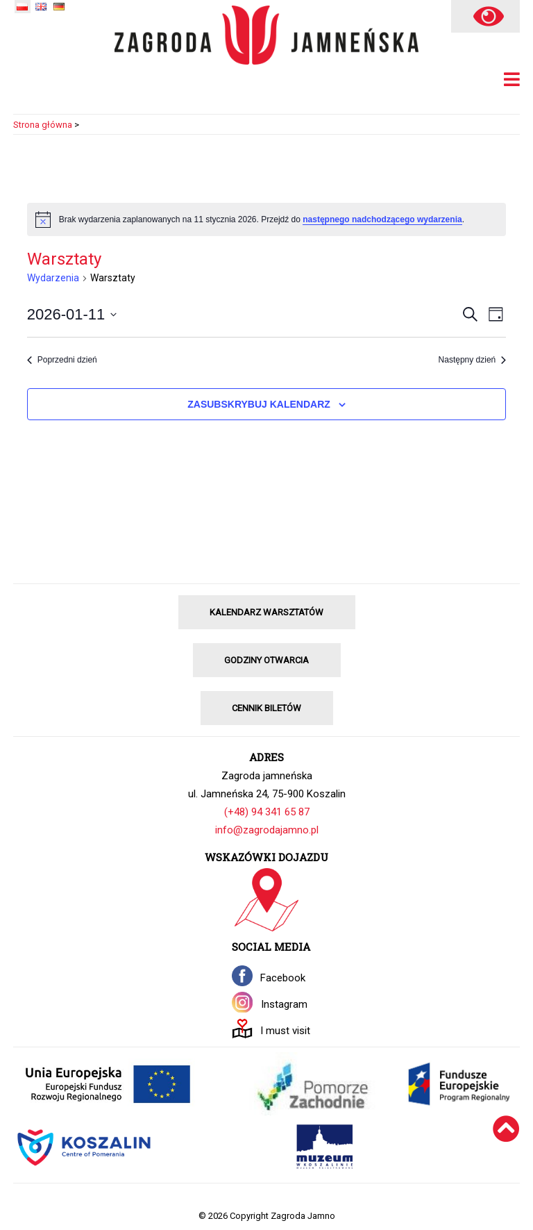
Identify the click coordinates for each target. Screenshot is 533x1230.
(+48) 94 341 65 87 (267, 812)
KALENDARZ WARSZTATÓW (266, 612)
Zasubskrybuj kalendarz (258, 404)
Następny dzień (473, 360)
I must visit (285, 1030)
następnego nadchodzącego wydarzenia (382, 219)
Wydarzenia (53, 277)
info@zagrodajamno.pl (267, 830)
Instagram (284, 1004)
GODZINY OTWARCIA (266, 660)
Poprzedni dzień (62, 360)
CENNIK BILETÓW (266, 708)
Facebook (282, 978)
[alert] (267, 219)
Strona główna (42, 124)
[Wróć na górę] (506, 1147)
